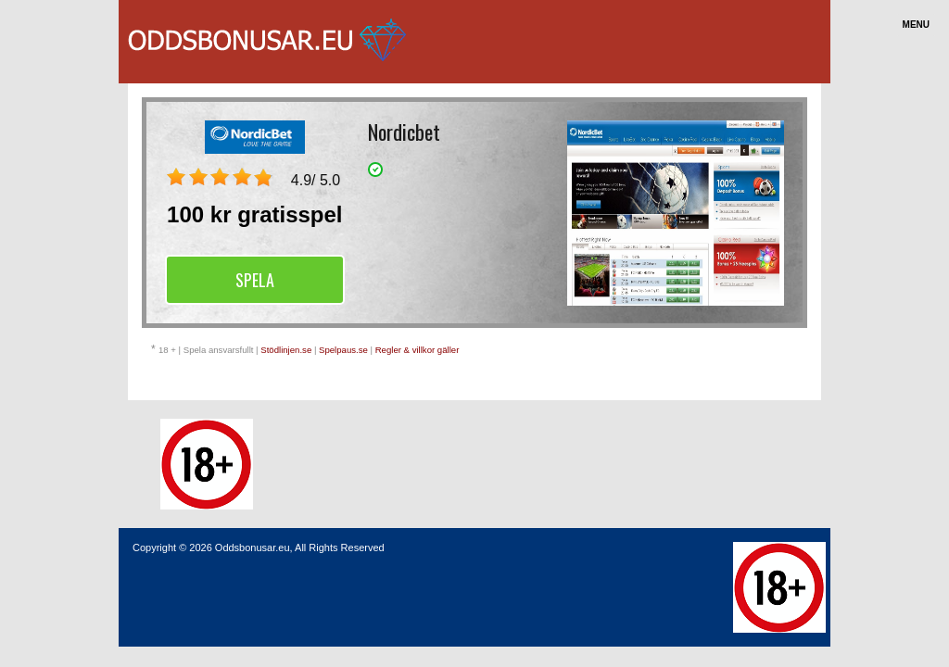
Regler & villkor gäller (417, 350)
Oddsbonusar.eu (252, 547)
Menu (916, 24)
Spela (254, 280)
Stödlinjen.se (285, 350)
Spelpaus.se (343, 350)
